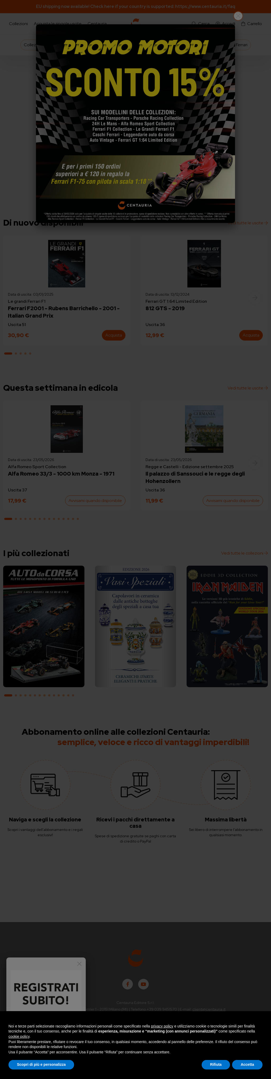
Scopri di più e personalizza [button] (41, 1064)
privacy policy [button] (162, 1026)
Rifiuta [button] (216, 1064)
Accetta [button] (247, 1064)
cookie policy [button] (18, 1036)
